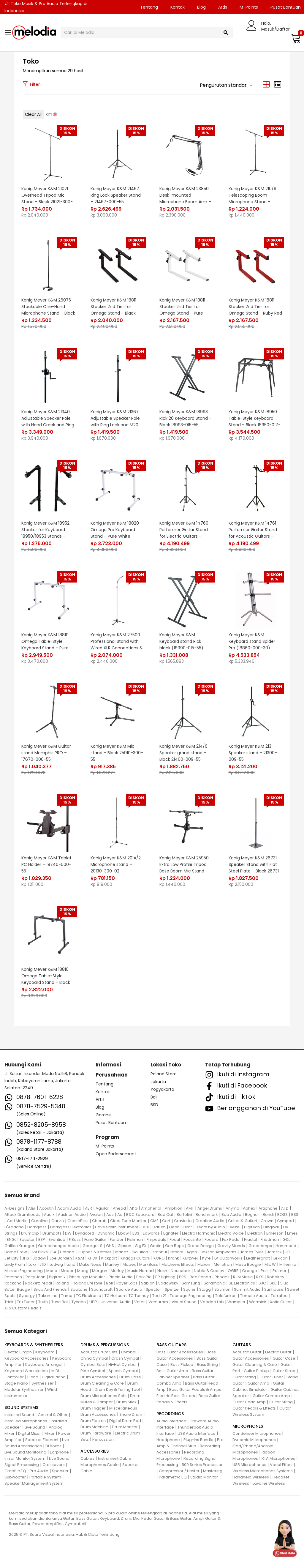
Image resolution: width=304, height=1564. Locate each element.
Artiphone (268, 1208)
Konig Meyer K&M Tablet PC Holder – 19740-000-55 (46, 864)
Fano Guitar (95, 1239)
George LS (92, 1246)
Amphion (173, 1208)
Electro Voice (231, 1233)
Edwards (151, 1233)
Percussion (103, 1439)
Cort (166, 1221)
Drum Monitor (125, 1427)
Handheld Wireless (250, 1477)
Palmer (279, 1270)
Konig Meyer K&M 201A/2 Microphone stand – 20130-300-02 (116, 864)
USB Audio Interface (197, 1433)
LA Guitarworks (228, 1258)
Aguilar (102, 1208)
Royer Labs (126, 1283)
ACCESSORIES (94, 1451)
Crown (267, 1221)
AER (88, 1208)
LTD (43, 1264)
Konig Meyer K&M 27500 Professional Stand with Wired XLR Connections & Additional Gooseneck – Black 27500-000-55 (117, 648)
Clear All (33, 114)
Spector (153, 1289)
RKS (259, 1277)
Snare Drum (130, 1414)
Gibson (124, 1246)
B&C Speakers (140, 1214)
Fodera (211, 1239)
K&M (79, 1258)
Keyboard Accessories (26, 1358)
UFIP (93, 1302)
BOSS (282, 1214)
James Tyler (251, 1252)
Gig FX (140, 1246)
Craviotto (183, 1221)
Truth (43, 1302)
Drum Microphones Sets (103, 1396)
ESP (41, 1239)
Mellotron (223, 1264)
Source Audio (129, 1289)
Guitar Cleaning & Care (254, 1364)
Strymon (222, 1289)
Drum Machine (94, 1427)
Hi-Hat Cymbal (122, 1364)
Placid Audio (121, 1277)
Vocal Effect (281, 1464)
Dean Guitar (180, 1227)
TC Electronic (88, 1295)
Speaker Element (41, 1440)
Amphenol (151, 1208)
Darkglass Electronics (70, 1227)
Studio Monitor (204, 1477)
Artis (222, 7)
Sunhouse (274, 1289)
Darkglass (37, 1227)
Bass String (207, 1364)
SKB (273, 1283)
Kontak (177, 7)
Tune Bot (59, 1302)
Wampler (236, 1302)
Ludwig (56, 1264)
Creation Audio (209, 1221)
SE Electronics (242, 1283)
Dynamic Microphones (254, 1440)
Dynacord (84, 1233)
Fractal (250, 1239)
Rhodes (222, 1277)
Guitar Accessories (250, 1358)
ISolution (140, 1252)
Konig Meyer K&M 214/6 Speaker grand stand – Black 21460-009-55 (183, 752)
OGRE (233, 1270)
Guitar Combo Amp (271, 1396)
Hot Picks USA (43, 1252)
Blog (201, 7)
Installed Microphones (25, 1421)
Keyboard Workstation (26, 1371)
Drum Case (130, 1377)
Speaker (60, 1471)
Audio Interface (171, 1421)
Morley (117, 1270)
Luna (70, 1264)
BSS (294, 1214)
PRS (182, 1277)
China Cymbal (94, 1358)
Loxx (32, 1264)
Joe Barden (60, 1258)
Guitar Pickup (256, 1371)
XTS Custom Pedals (23, 1308)
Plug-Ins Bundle (198, 1440)
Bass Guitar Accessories (179, 1352)
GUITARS (241, 1345)
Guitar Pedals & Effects (254, 1408)
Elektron (255, 1233)
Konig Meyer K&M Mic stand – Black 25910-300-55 (117, 752)
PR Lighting (165, 1277)
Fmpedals (156, 1239)
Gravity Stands (231, 1246)
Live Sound (35, 1427)
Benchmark (207, 1214)
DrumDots (51, 1233)
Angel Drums (209, 1208)
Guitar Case (284, 1358)
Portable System (45, 1477)
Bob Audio (231, 1214)
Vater (139, 1302)
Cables (87, 1458)
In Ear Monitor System (24, 1458)
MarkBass (148, 1264)
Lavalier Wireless (269, 1483)
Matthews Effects (178, 1264)
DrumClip (30, 1233)
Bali (154, 1097)
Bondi (268, 1214)
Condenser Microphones (256, 1433)
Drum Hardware (95, 1433)
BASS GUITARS (171, 1345)
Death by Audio (210, 1227)
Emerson (275, 1233)
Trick (8, 1302)
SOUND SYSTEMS (21, 1407)
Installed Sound (19, 1415)
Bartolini (184, 1214)
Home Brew (15, 1252)
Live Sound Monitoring (25, 1452)
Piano (32, 1377)
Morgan (99, 1270)
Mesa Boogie (248, 1264)
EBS (135, 1233)
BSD (154, 1105)
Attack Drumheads (22, 1214)
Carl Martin (17, 1221)
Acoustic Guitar (247, 1352)
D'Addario (14, 1227)
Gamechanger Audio (58, 1246)
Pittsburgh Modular (87, 1277)
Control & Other (53, 1415)
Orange (249, 1270)
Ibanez (121, 1252)
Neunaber (180, 1270)
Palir (265, 1270)
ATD (285, 1208)
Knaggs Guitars (135, 1258)
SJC (262, 1283)
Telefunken (226, 1295)
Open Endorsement (116, 1154)
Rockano (13, 1283)
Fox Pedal (231, 1239)
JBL (288, 1252)
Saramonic (214, 1283)
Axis (110, 1214)
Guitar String (244, 1377)
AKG (133, 1208)
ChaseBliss (77, 1221)
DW (68, 1233)
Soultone (79, 1289)
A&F (32, 1208)
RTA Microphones (278, 1458)
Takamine (48, 1295)
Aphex (249, 1208)
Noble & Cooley (209, 1270)
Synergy (27, 1295)
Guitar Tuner (271, 1377)
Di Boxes (53, 1446)
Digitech (252, 1227)
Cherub (99, 1221)
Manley (112, 1264)
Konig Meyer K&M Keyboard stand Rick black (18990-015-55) (181, 641)
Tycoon (79, 1302)
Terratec (279, 1295)
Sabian (148, 1283)
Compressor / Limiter (179, 1471)
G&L (286, 1239)
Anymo (232, 1208)
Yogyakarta (162, 1089)
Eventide (57, 1239)
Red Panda (200, 1277)
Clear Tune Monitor (128, 1221)
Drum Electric (93, 1420)
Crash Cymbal (125, 1358)
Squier (189, 1289)
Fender (117, 1239)
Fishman (135, 1239)
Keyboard (45, 1352)
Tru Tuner (26, 1302)
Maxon (203, 1264)
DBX (145, 1227)
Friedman (270, 1239)
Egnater (170, 1233)
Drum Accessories (98, 1377)
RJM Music (243, 1277)
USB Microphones (249, 1464)
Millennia (287, 1264)
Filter (31, 84)
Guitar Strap (284, 1371)
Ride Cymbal (92, 1371)
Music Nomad (140, 1270)
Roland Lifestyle (87, 1283)
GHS (110, 1246)
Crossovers (53, 1464)
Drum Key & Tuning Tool (117, 1389)
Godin (156, 1246)
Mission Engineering (23, 1270)
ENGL (11, 1239)
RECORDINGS (170, 1414)
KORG (158, 1258)
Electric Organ (18, 1352)
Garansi (103, 1115)
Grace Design (200, 1246)
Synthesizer (42, 1383)
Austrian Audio (72, 1214)
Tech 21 (159, 1295)
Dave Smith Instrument (116, 1227)
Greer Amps (260, 1246)
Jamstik (274, 1252)
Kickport (109, 1258)
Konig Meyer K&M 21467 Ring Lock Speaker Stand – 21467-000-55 (116, 195)
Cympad (285, 1221)
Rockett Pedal (38, 1283)
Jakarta (158, 1082)
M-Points (249, 7)
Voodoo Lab (212, 1302)
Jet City (11, 1258)
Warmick (257, 1302)
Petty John (35, 1277)
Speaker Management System (34, 1483)
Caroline (39, 1221)
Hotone (67, 1252)
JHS (25, 1258)
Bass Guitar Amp (172, 1371)
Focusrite (192, 1239)
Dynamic (106, 1233)
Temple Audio (253, 1295)
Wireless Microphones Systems (262, 1471)
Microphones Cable (99, 1464)
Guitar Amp (258, 1383)
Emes (292, 1233)
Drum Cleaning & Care (102, 1383)
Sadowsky (168, 1283)
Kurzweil (191, 1258)
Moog (82, 1270)
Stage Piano (16, 1383)
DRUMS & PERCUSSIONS (104, 1345)
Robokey (275, 1277)
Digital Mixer (29, 1433)
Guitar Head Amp (249, 1402)
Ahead (119, 1208)
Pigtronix (57, 1277)
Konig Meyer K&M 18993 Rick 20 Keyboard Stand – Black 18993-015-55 (185, 418)
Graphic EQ (15, 1471)
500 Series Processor (202, 1464)
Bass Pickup (181, 1364)
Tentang (149, 7)
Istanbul (159, 1252)
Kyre (206, 1258)
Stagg (205, 1289)
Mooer (67, 1270)
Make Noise (90, 1264)
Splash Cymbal (123, 1371)
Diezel (234, 1227)
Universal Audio (116, 1302)
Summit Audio (247, 1289)
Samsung (191, 1283)
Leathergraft (258, 1258)
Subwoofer (15, 1477)
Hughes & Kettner (94, 1252)
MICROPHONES (247, 1426)
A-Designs (14, 1208)
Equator (27, 1239)
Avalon (96, 1214)
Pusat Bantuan (111, 1123)
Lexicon (280, 1258)
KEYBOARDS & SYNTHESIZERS (33, 1345)
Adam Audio (69, 1208)
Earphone (59, 1452)
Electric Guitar (278, 1352)
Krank (173, 1258)
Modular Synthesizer (24, 1389)
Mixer (50, 1433)
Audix (49, 1214)
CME (154, 1221)
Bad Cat (165, 1214)
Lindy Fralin (14, 1264)
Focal (175, 1239)
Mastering (212, 1471)
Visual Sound (184, 1302)
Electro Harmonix (198, 1233)
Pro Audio (39, 1471)
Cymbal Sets (92, 1364)
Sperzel (172, 1289)
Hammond (286, 1246)
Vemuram (158, 1302)
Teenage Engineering (191, 1295)
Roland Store (164, 1074)
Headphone (168, 1440)
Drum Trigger (93, 1408)
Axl (120, 1214)
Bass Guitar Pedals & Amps (195, 1389)
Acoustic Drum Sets (99, 1352)
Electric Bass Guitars (175, 1396)
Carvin (57, 1221)
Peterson (13, 1277)
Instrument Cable (114, 1458)
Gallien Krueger (19, 1246)
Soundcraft (102, 1289)
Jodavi (39, 1258)
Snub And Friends (50, 1289)
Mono (51, 1270)
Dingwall (271, 1227)
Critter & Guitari (242, 1221)
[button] (295, 38)
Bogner (252, 1214)
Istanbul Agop (183, 1252)
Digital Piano (54, 1377)
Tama (66, 1295)
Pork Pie (144, 1277)
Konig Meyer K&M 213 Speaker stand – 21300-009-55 (253, 752)
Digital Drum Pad (125, 1420)
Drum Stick (126, 1402)
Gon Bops (174, 1246)
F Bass (75, 1239)
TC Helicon (114, 1295)
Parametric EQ (173, 1477)
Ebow (123, 1233)
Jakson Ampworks (218, 1252)
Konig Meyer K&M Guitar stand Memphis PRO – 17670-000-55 (46, 752)
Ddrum (159, 1227)
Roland (62, 1283)
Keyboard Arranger (44, 1364)
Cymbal (128, 1352)
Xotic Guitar (281, 1302)
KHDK (93, 1258)
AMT (190, 1208)
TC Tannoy (139, 1295)
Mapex (129, 1264)
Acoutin (46, 1208)
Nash (162, 1270)
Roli (109, 1283)
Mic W (270, 1264)
